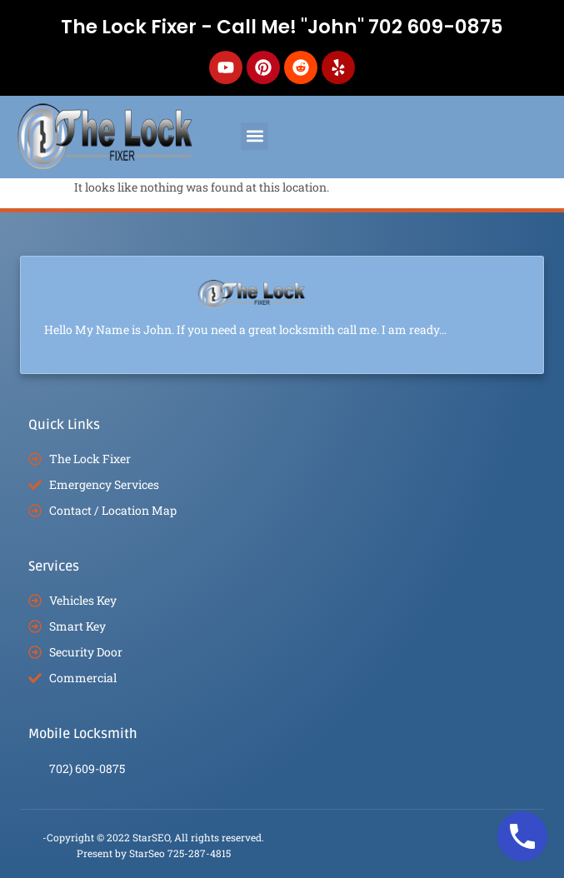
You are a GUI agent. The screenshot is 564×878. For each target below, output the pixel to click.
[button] (254, 136)
